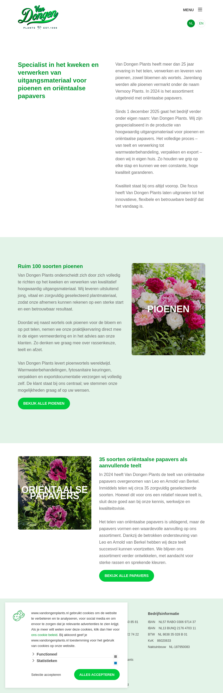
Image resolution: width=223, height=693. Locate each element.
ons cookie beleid (44, 635)
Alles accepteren (96, 675)
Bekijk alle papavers (127, 576)
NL (191, 23)
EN (201, 23)
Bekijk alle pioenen (44, 403)
